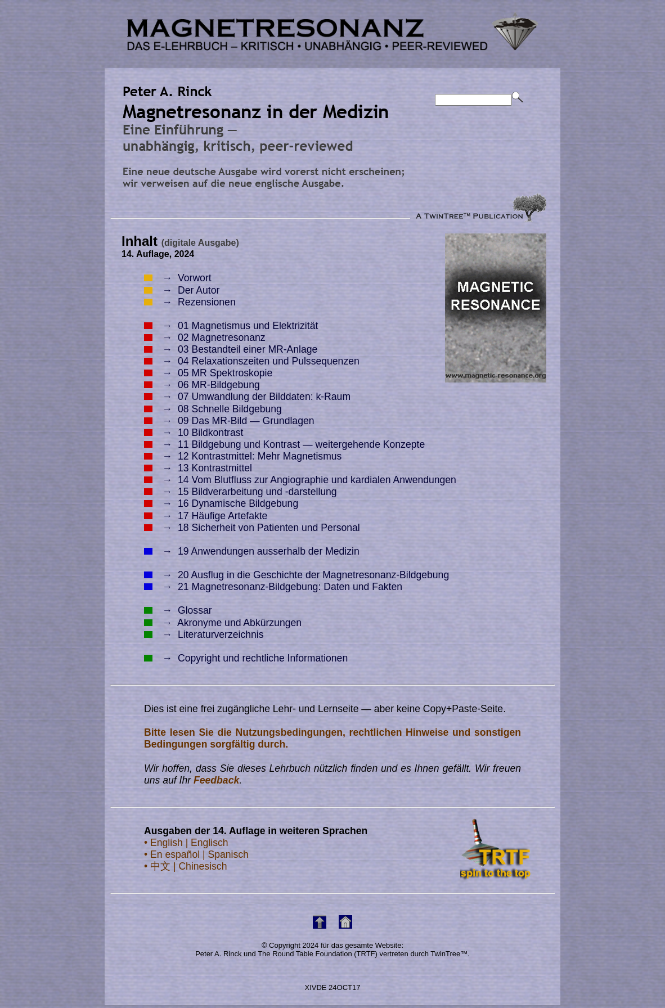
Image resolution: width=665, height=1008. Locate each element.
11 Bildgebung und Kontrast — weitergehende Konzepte (284, 444)
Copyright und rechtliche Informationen (246, 658)
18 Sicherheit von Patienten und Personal (252, 527)
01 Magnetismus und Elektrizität (231, 325)
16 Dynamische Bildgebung (221, 503)
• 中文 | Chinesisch (185, 866)
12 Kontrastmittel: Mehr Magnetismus (243, 456)
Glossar (178, 610)
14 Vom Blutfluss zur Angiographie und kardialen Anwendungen (300, 479)
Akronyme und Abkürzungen (223, 622)
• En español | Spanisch (196, 854)
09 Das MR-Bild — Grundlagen (229, 420)
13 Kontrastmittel (198, 468)
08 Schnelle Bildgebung (213, 409)
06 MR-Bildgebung (202, 384)
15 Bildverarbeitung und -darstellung (240, 491)
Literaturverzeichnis (204, 634)
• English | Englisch (186, 842)
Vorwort (178, 278)
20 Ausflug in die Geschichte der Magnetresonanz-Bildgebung (296, 574)
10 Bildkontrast (193, 432)
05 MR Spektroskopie (208, 373)
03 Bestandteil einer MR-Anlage (230, 349)
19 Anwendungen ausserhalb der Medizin (252, 551)
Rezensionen (190, 302)
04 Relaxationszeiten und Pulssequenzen (252, 361)
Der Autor (181, 290)
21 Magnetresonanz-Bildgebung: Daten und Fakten (273, 586)
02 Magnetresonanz (205, 337)
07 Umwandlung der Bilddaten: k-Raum (247, 396)
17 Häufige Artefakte (205, 515)
